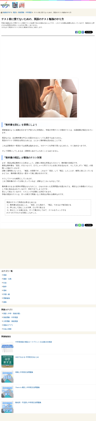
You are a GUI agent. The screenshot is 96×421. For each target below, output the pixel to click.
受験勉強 (6, 298)
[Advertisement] (48, 54)
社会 (4, 283)
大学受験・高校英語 (10, 321)
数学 (4, 287)
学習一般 (6, 294)
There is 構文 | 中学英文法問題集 (27, 387)
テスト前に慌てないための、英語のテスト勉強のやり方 (32, 19)
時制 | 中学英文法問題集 (24, 372)
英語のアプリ (8, 325)
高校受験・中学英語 (10, 317)
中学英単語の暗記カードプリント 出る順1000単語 (33, 342)
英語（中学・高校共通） (12, 313)
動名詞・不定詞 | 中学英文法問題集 (28, 402)
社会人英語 (7, 329)
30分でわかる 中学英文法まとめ (27, 357)
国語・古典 (7, 279)
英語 (4, 275)
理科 (4, 290)
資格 (4, 302)
